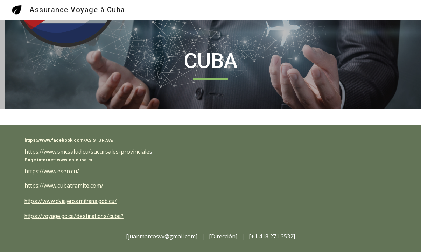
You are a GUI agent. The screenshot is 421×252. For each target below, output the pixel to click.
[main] (210, 64)
